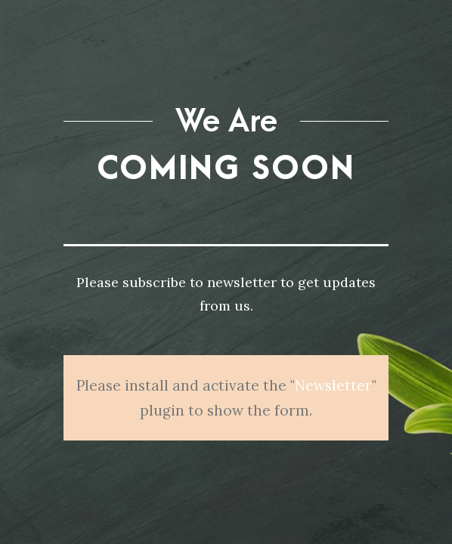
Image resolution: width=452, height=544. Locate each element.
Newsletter (333, 372)
